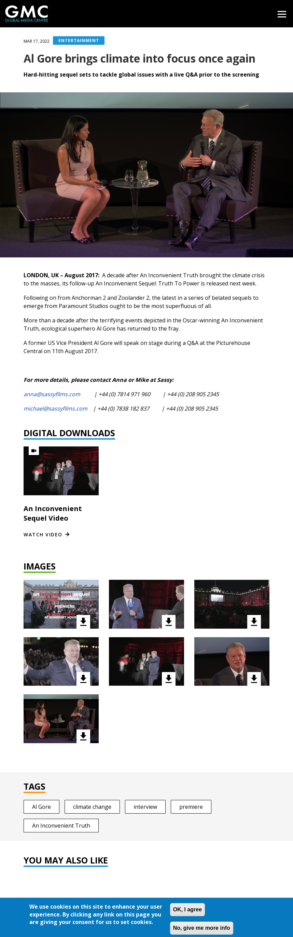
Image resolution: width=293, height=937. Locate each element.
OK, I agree (187, 913)
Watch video (43, 534)
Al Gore (41, 807)
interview (145, 807)
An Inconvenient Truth (61, 825)
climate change (92, 807)
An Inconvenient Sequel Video (53, 513)
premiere (191, 807)
